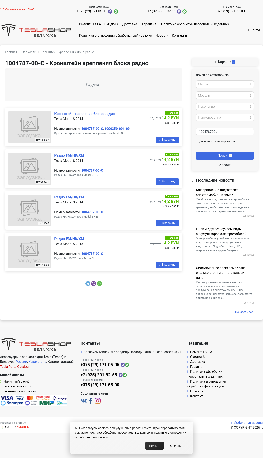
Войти (254, 30)
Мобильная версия (247, 423)
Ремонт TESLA (90, 24)
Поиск (225, 155)
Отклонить (177, 445)
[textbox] (223, 84)
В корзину (167, 139)
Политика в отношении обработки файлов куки (115, 36)
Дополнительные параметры (215, 141)
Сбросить (225, 165)
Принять (154, 445)
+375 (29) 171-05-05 (92, 11)
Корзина (225, 62)
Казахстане (37, 362)
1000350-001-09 (117, 129)
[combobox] (225, 84)
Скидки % (111, 24)
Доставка (129, 24)
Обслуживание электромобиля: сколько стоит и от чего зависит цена (221, 273)
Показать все (245, 312)
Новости (161, 36)
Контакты (179, 36)
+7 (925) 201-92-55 (161, 11)
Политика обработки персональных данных (195, 24)
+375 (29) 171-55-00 (230, 11)
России (21, 362)
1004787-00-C (92, 129)
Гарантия (149, 24)
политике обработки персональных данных (120, 432)
